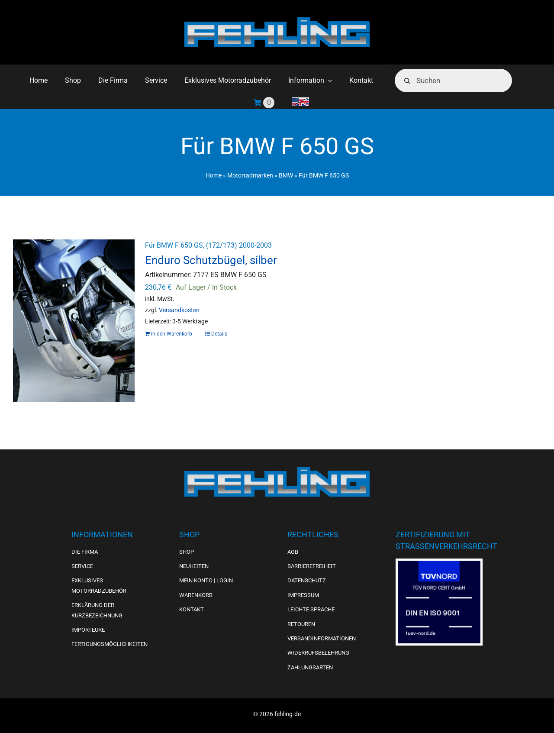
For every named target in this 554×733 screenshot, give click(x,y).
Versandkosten (179, 310)
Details (219, 334)
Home (214, 175)
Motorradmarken (250, 175)
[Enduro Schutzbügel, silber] (74, 320)
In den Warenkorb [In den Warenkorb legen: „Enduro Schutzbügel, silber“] (171, 334)
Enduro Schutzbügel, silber (211, 260)
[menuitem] (300, 103)
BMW (286, 175)
